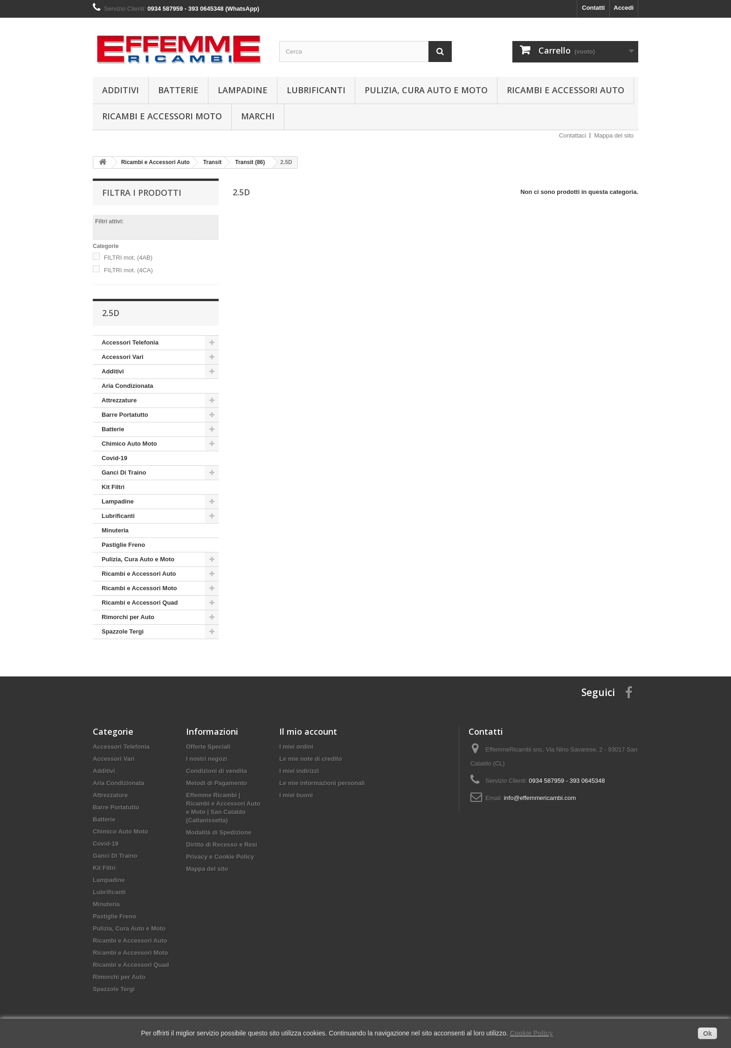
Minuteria (115, 530)
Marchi (258, 116)
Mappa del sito (614, 135)
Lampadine (243, 90)
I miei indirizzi (299, 770)
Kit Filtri (113, 486)
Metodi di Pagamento (216, 782)
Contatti (593, 7)
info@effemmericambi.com (540, 797)
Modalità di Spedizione (218, 832)
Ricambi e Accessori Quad (140, 602)
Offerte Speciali (208, 746)
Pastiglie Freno (123, 544)
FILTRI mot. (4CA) (128, 270)
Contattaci (572, 135)
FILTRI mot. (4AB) (128, 257)
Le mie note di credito (310, 758)
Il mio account (308, 731)
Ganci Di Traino (124, 472)
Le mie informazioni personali (322, 782)
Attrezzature (119, 400)
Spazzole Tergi (123, 631)
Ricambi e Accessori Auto (565, 90)
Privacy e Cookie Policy (220, 856)
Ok (707, 1033)
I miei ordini (296, 746)
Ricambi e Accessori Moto (162, 116)
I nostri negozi (206, 758)
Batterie (178, 90)
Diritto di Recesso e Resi (221, 844)
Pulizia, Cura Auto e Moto (426, 90)
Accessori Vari (123, 356)
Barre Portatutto (125, 414)
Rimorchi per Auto (128, 617)
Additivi (120, 90)
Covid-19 (114, 458)
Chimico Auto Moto (129, 443)
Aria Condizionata (127, 385)
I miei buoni (296, 795)
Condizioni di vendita (216, 770)
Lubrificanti (316, 90)
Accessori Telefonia (130, 342)
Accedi (624, 7)
